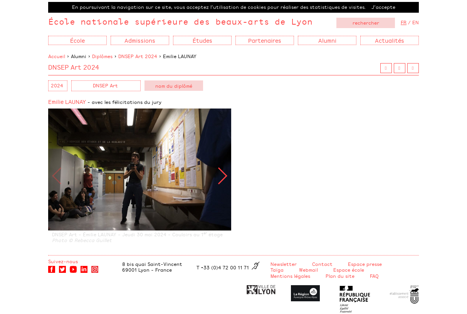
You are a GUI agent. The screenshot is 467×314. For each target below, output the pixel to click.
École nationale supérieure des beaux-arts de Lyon (180, 21)
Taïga (277, 269)
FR (404, 22)
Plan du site (340, 275)
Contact (322, 264)
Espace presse (365, 264)
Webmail (308, 269)
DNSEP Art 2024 (137, 56)
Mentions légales (290, 275)
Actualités (389, 40)
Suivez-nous (63, 261)
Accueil (56, 56)
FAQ (374, 275)
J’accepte (383, 6)
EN (415, 22)
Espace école (348, 269)
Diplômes (102, 56)
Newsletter (283, 264)
